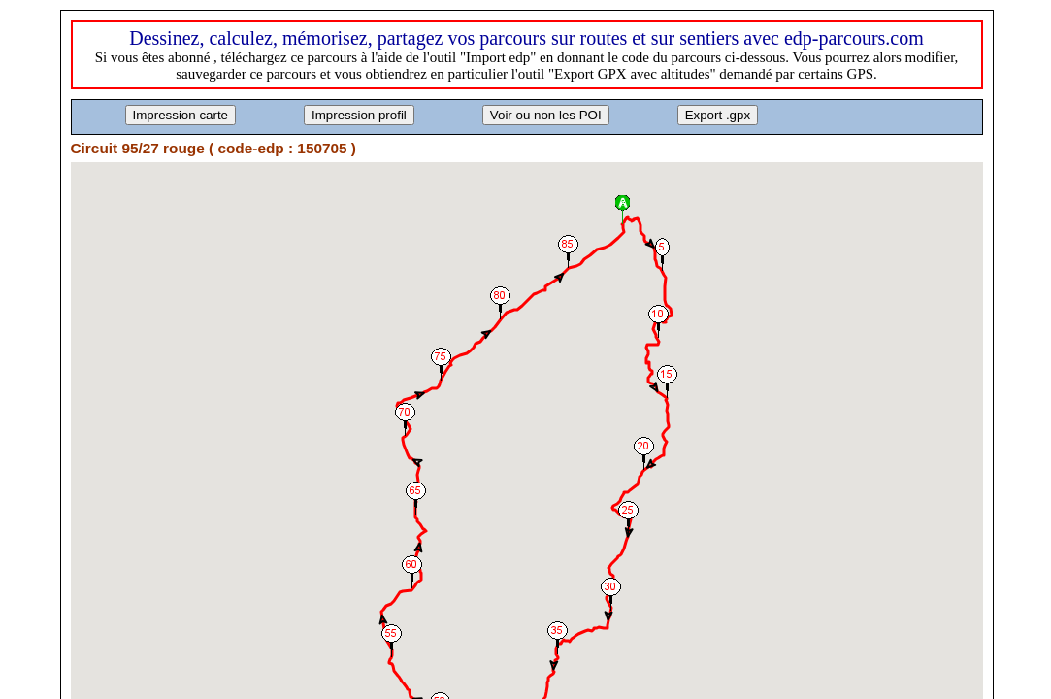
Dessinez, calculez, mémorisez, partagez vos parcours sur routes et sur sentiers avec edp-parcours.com (526, 38)
